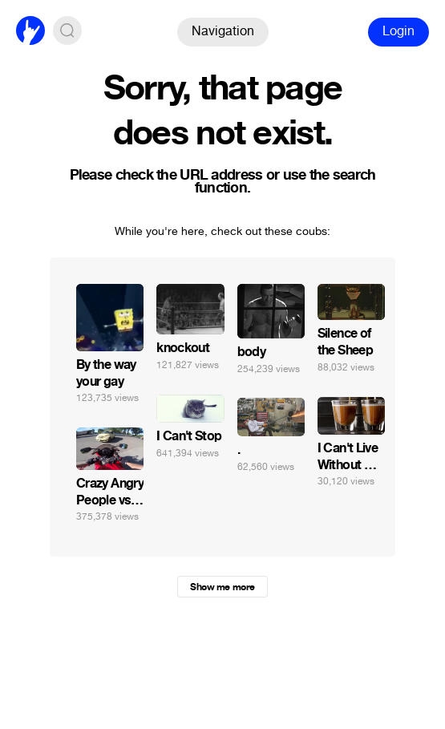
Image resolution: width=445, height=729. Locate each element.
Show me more (222, 587)
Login (398, 30)
